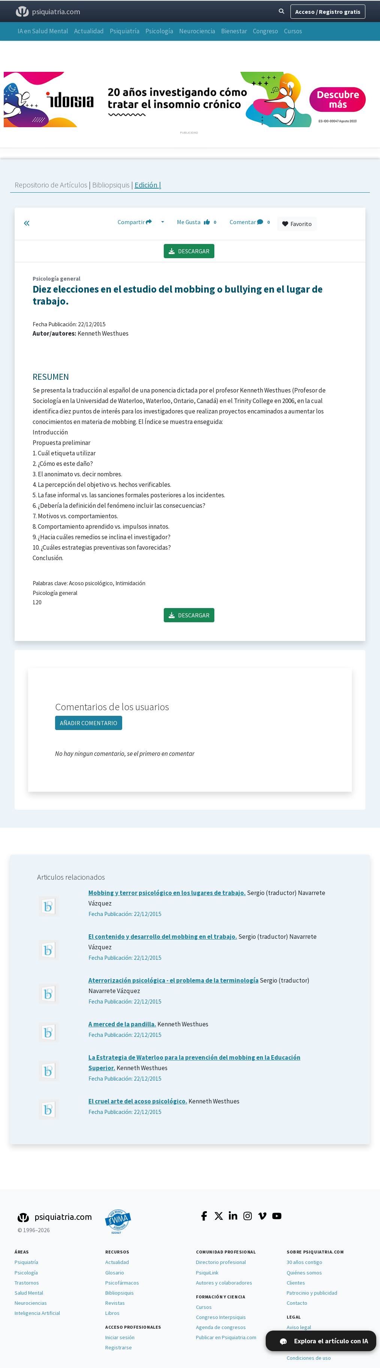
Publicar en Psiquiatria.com (226, 1337)
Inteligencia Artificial (37, 1313)
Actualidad (89, 31)
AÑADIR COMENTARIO (88, 723)
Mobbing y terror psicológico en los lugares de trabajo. (167, 893)
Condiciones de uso (309, 1358)
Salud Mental (29, 1292)
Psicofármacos (122, 1282)
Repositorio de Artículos (51, 184)
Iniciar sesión (120, 1337)
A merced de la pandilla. (122, 1024)
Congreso (265, 31)
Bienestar (234, 31)
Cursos (293, 31)
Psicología (159, 31)
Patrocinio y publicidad (312, 1292)
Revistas (115, 1303)
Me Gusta (198, 222)
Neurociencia (197, 31)
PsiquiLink (207, 1272)
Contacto (297, 1303)
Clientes (296, 1282)
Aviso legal (299, 1327)
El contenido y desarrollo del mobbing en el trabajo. (162, 936)
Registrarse (118, 1347)
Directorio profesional (221, 1262)
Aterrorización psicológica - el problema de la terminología (173, 980)
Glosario (114, 1272)
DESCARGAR (189, 251)
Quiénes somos (304, 1272)
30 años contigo (304, 1262)
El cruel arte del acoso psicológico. (137, 1101)
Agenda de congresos (221, 1327)
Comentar (251, 222)
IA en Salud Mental (43, 31)
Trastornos (27, 1282)
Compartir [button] (139, 222)
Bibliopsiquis (111, 184)
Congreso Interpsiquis (221, 1317)
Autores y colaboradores (224, 1282)
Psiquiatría (124, 31)
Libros (112, 1313)
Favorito (297, 224)
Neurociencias (31, 1303)
